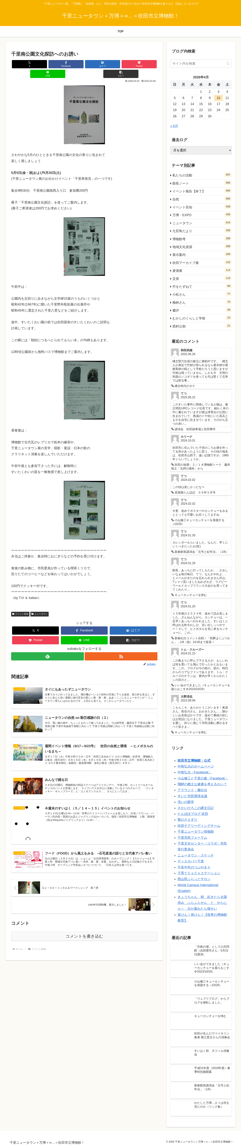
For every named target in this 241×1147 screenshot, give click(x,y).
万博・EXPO (202, 214)
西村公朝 (202, 325)
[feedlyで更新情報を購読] (47, 647)
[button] (145, 64)
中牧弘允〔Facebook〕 (195, 772)
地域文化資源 (202, 246)
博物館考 (202, 238)
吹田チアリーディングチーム (199, 826)
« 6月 (174, 126)
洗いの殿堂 (186, 802)
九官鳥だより (202, 230)
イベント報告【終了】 (202, 190)
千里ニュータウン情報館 (196, 831)
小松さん (202, 294)
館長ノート (202, 182)
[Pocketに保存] (96, 64)
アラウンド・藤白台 (192, 790)
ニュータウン (39, 604)
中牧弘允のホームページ (196, 766)
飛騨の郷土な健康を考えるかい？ (202, 784)
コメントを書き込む (84, 930)
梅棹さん (202, 302)
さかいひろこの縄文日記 (196, 808)
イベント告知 (20, 604)
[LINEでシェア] (121, 64)
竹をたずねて (202, 286)
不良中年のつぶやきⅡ (194, 867)
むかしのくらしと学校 (202, 317)
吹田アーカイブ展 (202, 262)
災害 (202, 278)
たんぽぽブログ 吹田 (193, 814)
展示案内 (202, 254)
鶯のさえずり (187, 820)
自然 (202, 198)
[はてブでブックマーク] (72, 64)
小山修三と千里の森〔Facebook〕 (203, 778)
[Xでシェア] (23, 64)
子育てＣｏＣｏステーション (199, 873)
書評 (202, 310)
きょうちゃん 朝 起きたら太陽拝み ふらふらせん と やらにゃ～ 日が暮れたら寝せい (202, 903)
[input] (201, 63)
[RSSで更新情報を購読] (121, 647)
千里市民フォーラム (192, 837)
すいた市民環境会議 (192, 796)
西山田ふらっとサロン (194, 879)
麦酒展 (202, 270)
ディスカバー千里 (191, 861)
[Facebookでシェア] (47, 64)
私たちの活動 (202, 174)
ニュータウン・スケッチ (196, 855)
